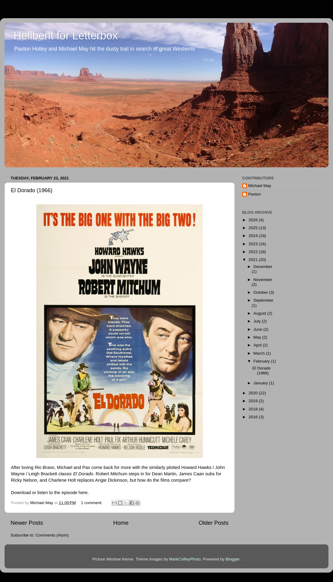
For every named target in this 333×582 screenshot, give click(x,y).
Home (120, 523)
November (262, 279)
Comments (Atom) (52, 535)
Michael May (259, 185)
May (257, 337)
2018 (254, 409)
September (263, 300)
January (261, 383)
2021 (254, 259)
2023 (254, 244)
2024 (254, 235)
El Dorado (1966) (31, 190)
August (260, 313)
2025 (254, 228)
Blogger (232, 559)
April (258, 345)
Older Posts (214, 523)
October (261, 292)
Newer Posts (27, 523)
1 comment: (92, 502)
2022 (254, 251)
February (262, 361)
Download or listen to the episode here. (50, 492)
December (262, 266)
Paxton (254, 194)
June (258, 329)
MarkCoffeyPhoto (185, 559)
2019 (254, 401)
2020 (254, 393)
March (259, 353)
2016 (254, 417)
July (257, 321)
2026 (254, 220)
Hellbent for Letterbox (66, 35)
